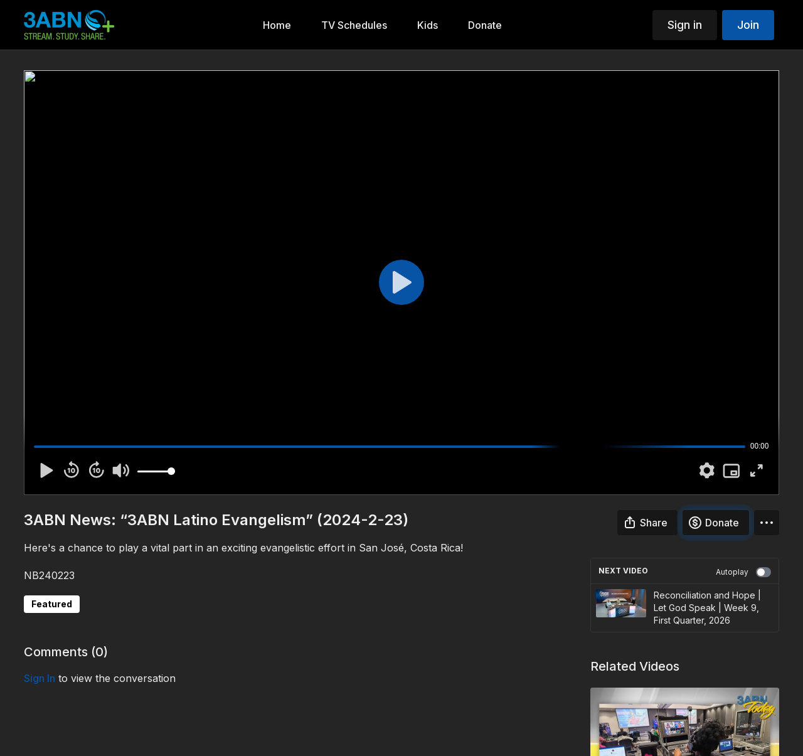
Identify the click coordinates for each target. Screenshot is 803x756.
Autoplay (743, 572)
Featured (51, 604)
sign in (39, 678)
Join (748, 24)
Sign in (684, 24)
